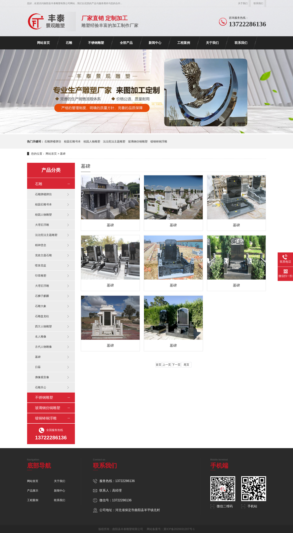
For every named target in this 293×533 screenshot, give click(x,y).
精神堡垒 (40, 245)
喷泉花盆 (40, 265)
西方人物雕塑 (43, 326)
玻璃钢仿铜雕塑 (138, 141)
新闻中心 (155, 42)
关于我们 (243, 3)
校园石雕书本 (72, 141)
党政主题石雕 (43, 255)
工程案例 (183, 42)
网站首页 (43, 42)
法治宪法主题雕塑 (114, 141)
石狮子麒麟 (42, 295)
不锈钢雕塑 (96, 42)
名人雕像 (40, 336)
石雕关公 (40, 387)
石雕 (69, 42)
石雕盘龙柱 (42, 316)
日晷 (38, 367)
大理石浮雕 (42, 224)
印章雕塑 (40, 275)
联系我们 (258, 3)
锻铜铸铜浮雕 (158, 141)
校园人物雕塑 (91, 141)
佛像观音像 (42, 377)
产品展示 (32, 490)
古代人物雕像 (43, 346)
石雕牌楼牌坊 (52, 141)
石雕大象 (40, 306)
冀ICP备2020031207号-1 (179, 529)
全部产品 (126, 42)
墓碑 (38, 356)
